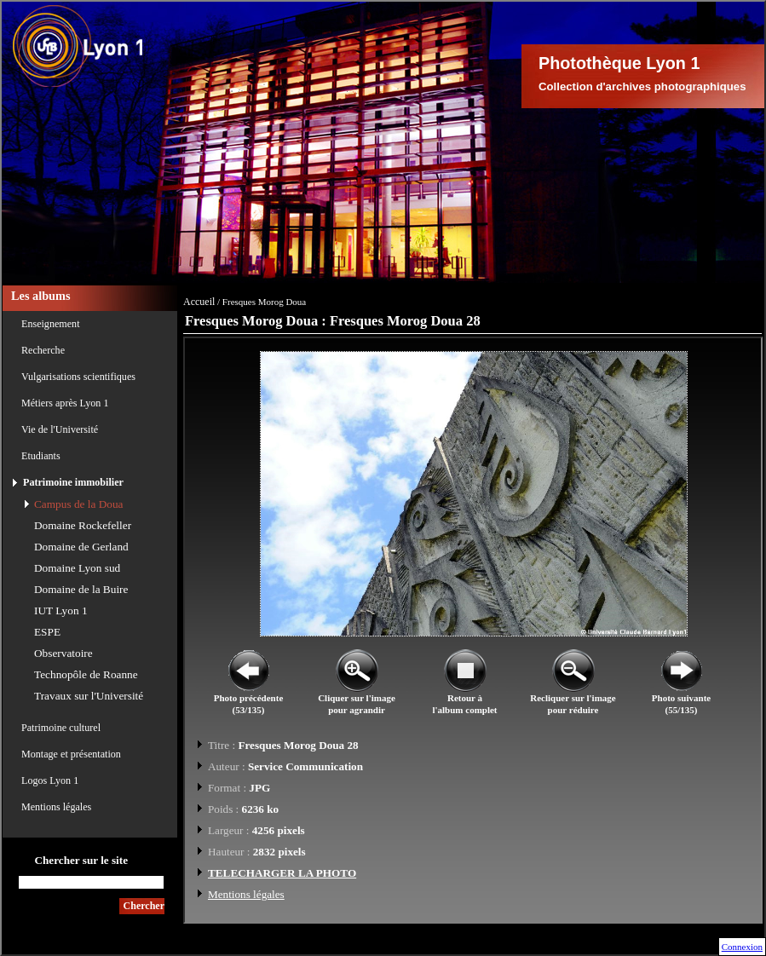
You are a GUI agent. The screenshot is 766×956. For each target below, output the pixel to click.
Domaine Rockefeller (82, 525)
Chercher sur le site (81, 860)
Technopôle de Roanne (86, 674)
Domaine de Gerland (81, 546)
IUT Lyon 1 (61, 610)
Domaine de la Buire (81, 589)
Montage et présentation (71, 754)
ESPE (47, 631)
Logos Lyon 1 (49, 780)
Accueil (199, 302)
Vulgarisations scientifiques (78, 377)
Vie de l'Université (59, 429)
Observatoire (63, 653)
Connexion (742, 947)
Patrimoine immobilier (73, 482)
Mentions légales (56, 807)
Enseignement (50, 324)
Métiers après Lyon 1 (64, 403)
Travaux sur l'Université (88, 695)
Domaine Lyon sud (77, 568)
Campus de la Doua (79, 504)
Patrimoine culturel (61, 728)
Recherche (43, 350)
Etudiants (40, 456)
